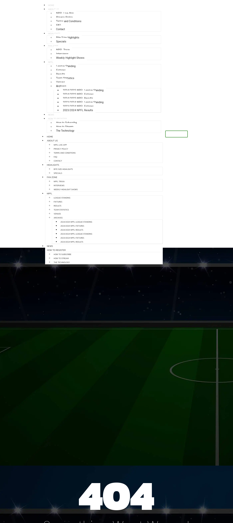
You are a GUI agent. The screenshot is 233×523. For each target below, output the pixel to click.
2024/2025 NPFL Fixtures (78, 94)
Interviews (62, 53)
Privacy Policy (64, 17)
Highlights (54, 33)
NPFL (50, 62)
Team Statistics (65, 78)
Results (60, 74)
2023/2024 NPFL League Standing (83, 102)
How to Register (57, 118)
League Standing (66, 66)
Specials (61, 41)
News (50, 246)
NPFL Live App (65, 13)
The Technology (65, 130)
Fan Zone (53, 46)
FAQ (58, 25)
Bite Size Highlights (67, 37)
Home (50, 136)
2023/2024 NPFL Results (78, 110)
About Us (53, 9)
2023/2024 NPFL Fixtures (78, 106)
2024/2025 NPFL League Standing (83, 90)
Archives (61, 86)
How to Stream (64, 126)
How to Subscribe (66, 122)
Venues (60, 82)
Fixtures (61, 70)
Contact (58, 160)
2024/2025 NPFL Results (78, 98)
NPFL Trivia (63, 49)
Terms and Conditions (68, 21)
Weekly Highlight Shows (70, 57)
